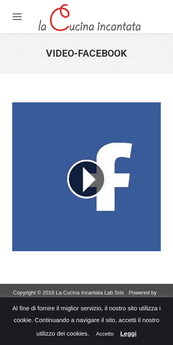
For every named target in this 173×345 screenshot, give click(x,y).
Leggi (128, 333)
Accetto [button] (105, 334)
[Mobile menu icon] (17, 17)
